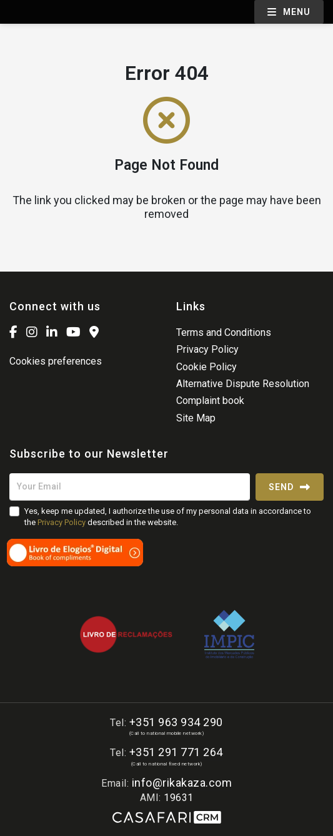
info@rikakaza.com (182, 782)
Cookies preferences (55, 361)
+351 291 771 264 (176, 752)
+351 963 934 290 (176, 722)
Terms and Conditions (223, 332)
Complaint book (210, 400)
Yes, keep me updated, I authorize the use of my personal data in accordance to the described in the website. (167, 516)
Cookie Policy (206, 367)
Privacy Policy (207, 349)
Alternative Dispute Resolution (242, 384)
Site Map (196, 418)
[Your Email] (129, 487)
